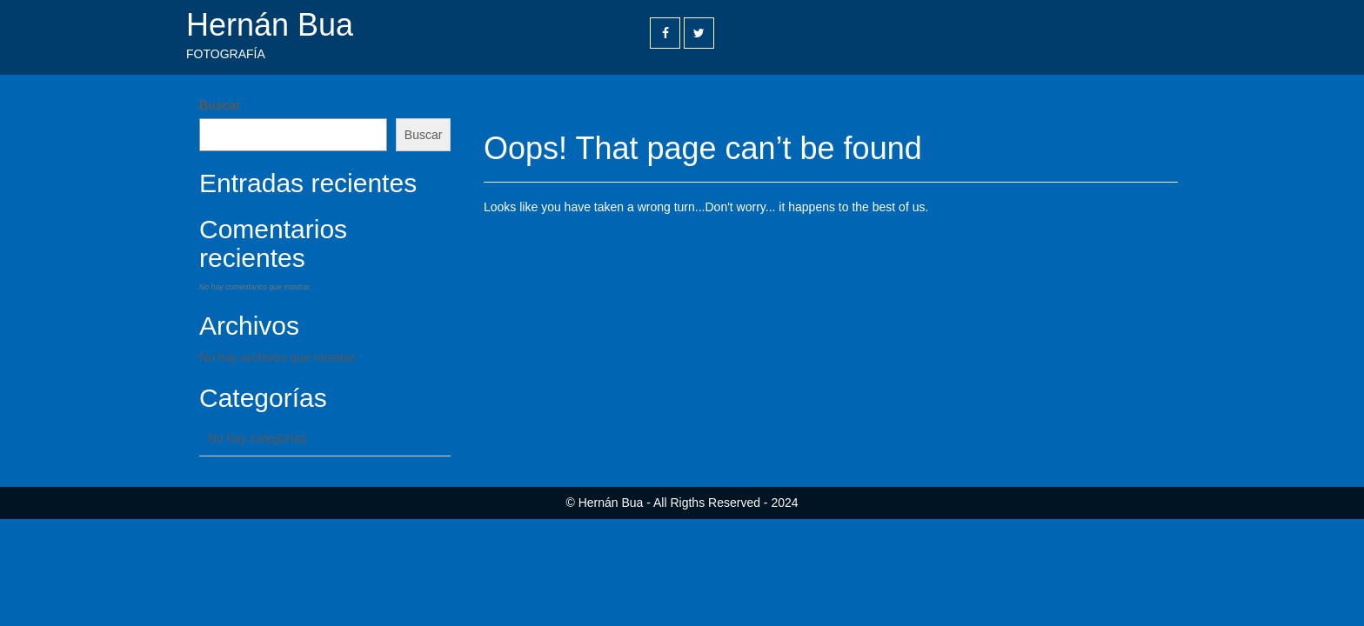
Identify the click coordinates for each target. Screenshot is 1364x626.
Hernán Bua (269, 25)
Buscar (219, 105)
